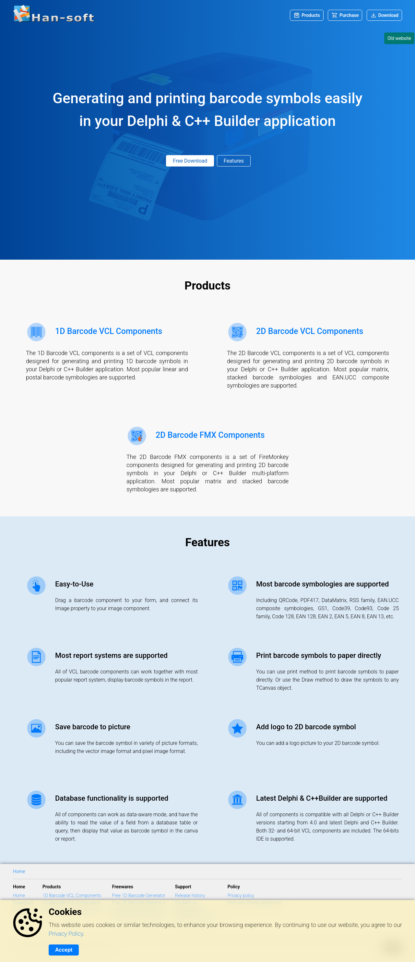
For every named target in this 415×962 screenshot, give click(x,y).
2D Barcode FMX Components (210, 435)
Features (234, 161)
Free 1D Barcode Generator (138, 895)
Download (388, 15)
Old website (399, 38)
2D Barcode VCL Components (309, 331)
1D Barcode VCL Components (108, 331)
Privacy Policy (66, 933)
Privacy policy (241, 895)
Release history (190, 895)
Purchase (349, 15)
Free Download (190, 161)
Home (19, 871)
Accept (63, 950)
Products (311, 15)
